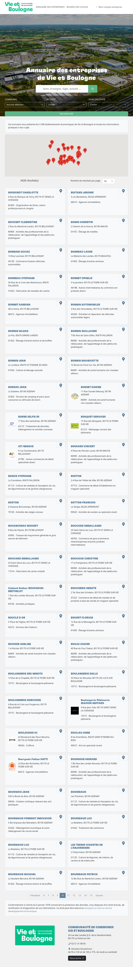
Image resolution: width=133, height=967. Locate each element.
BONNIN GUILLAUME (84, 331)
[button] (85, 150)
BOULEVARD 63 (27, 733)
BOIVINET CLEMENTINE (22, 222)
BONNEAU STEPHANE (21, 278)
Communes (11, 99)
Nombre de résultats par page (85, 180)
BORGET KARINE (91, 387)
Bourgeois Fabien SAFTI (33, 759)
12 (74, 895)
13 (79, 895)
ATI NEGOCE (26, 446)
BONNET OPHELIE (81, 278)
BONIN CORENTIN (82, 222)
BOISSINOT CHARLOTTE (23, 192)
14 (85, 895)
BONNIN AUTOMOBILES (85, 305)
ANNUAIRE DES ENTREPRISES (50, 7)
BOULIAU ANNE (80, 733)
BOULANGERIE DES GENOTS (25, 674)
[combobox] (25, 104)
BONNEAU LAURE (81, 252)
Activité (51, 99)
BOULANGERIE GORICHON (24, 700)
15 (91, 895)
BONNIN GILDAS (18, 331)
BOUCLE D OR (16, 618)
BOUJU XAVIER (80, 644)
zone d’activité (96, 99)
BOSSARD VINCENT (83, 446)
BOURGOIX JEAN (18, 792)
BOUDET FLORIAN (82, 618)
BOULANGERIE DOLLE (84, 674)
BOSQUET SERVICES (93, 417)
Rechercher (66, 113)
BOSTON (76, 476)
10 (62, 895)
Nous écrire (77, 958)
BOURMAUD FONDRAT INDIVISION (29, 818)
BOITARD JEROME (82, 192)
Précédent (35, 895)
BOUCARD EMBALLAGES (86, 526)
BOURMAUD (78, 792)
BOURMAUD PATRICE (84, 874)
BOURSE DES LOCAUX (77, 7)
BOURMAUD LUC (81, 818)
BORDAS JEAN (17, 387)
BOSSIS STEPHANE (19, 476)
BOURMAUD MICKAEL (22, 874)
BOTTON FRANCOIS (83, 502)
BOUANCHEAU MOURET (23, 526)
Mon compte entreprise (108, 7)
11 (68, 895)
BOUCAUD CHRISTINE (84, 558)
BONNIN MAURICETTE (84, 361)
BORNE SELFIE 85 (28, 417)
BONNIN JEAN (17, 361)
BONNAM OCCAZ (19, 252)
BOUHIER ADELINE (19, 644)
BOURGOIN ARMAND (84, 759)
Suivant (99, 895)
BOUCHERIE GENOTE (83, 588)
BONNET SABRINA (19, 305)
